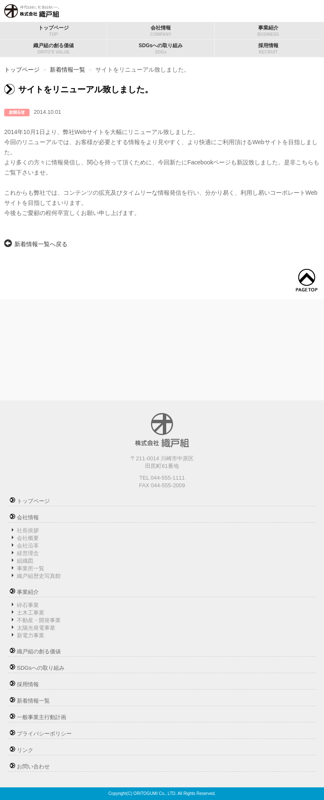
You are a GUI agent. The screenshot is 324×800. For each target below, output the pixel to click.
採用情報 (268, 48)
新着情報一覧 (67, 69)
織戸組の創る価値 (53, 48)
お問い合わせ (33, 766)
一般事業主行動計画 (41, 717)
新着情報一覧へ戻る (41, 244)
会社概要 (28, 538)
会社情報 (160, 31)
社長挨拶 (28, 530)
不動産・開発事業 (39, 620)
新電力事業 (30, 635)
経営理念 (28, 553)
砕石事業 (28, 605)
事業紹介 (268, 31)
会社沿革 (28, 545)
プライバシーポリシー (44, 733)
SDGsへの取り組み (160, 48)
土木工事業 (30, 612)
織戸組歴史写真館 (39, 576)
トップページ (53, 31)
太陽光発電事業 (36, 628)
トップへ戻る (307, 280)
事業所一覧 (30, 568)
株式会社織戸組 (31, 11)
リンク (25, 750)
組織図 (25, 561)
